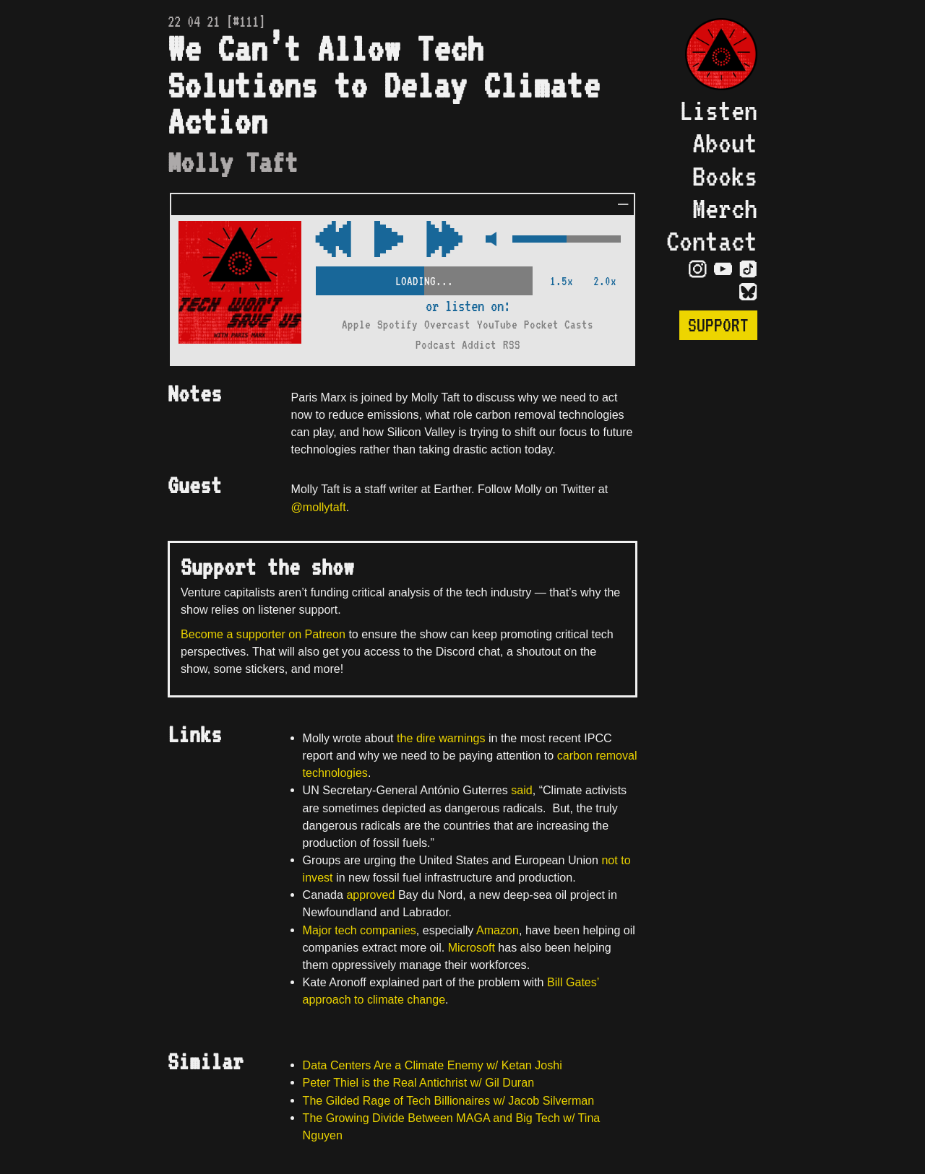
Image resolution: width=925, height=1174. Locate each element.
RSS (511, 345)
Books (724, 176)
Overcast (447, 324)
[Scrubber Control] (424, 278)
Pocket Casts (558, 324)
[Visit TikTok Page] (748, 268)
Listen (718, 110)
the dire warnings (441, 737)
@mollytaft (318, 506)
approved (370, 894)
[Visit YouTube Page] (723, 268)
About (724, 142)
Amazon (497, 929)
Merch (724, 208)
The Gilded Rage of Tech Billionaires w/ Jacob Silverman (449, 1100)
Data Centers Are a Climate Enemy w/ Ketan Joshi (432, 1064)
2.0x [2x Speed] (604, 281)
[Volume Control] (566, 240)
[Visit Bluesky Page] (748, 291)
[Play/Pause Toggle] (389, 240)
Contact (711, 241)
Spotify (397, 324)
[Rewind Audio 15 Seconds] (444, 240)
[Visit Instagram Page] (698, 268)
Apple (356, 324)
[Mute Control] (487, 240)
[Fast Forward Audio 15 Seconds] (333, 240)
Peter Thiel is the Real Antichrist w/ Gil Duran (419, 1082)
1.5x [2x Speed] (561, 281)
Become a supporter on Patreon (263, 633)
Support (718, 325)
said (522, 789)
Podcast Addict (456, 345)
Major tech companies (359, 929)
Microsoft (471, 947)
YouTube (497, 324)
